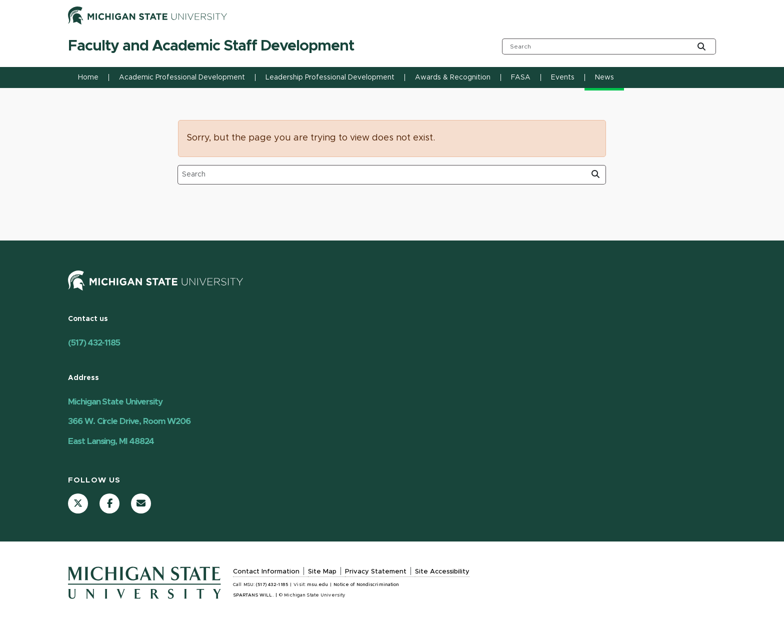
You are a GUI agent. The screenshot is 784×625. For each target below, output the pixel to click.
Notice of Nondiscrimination (366, 584)
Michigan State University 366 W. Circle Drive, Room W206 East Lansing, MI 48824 (129, 422)
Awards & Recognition (452, 77)
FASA (520, 77)
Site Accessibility (442, 571)
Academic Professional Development (182, 77)
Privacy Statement (375, 571)
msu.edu (317, 584)
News (604, 77)
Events (562, 77)
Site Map (322, 571)
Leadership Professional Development (330, 77)
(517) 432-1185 (94, 342)
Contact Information (266, 571)
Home (88, 77)
